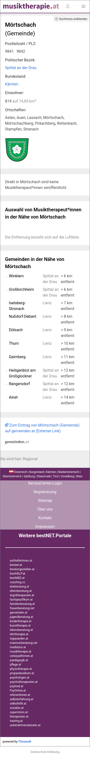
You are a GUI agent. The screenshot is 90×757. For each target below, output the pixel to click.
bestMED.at (17, 578)
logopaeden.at (19, 638)
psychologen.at (19, 677)
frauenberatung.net (22, 608)
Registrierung (45, 492)
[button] (83, 6)
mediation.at (18, 647)
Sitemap (45, 500)
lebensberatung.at (21, 630)
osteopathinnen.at (21, 656)
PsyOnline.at (18, 690)
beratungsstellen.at (22, 569)
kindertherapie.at (20, 621)
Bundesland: (15, 76)
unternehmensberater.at (25, 725)
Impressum (45, 526)
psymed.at (16, 686)
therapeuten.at (19, 716)
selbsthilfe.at (18, 703)
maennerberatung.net (23, 643)
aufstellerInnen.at (21, 560)
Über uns (45, 509)
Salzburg (29, 476)
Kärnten (11, 84)
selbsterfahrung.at (21, 699)
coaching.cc (17, 582)
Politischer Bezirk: (20, 60)
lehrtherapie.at (19, 634)
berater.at (16, 565)
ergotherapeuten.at (22, 595)
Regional (30, 459)
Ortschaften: (15, 110)
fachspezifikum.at (21, 599)
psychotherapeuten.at (24, 682)
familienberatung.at (22, 604)
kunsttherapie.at (20, 625)
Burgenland (36, 472)
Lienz (47, 303)
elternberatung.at (21, 591)
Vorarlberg (67, 476)
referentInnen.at (20, 695)
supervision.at (19, 712)
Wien (79, 476)
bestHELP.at (17, 573)
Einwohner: (14, 93)
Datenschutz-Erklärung (45, 752)
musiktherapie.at (20, 651)
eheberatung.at (19, 586)
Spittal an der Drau (20, 67)
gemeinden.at (18, 612)
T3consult (24, 741)
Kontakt (45, 518)
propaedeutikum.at (22, 673)
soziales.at (17, 708)
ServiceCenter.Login (45, 483)
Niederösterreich (68, 472)
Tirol (56, 476)
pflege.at (15, 664)
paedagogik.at (19, 660)
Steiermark (44, 476)
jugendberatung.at (21, 617)
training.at (16, 721)
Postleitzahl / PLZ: (20, 43)
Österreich (18, 472)
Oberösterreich (11, 476)
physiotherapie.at (21, 669)
